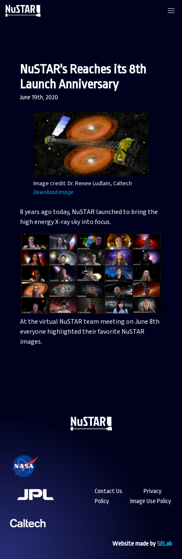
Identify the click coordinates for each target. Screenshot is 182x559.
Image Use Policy (150, 501)
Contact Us (108, 491)
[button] (171, 11)
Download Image (53, 192)
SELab (164, 543)
